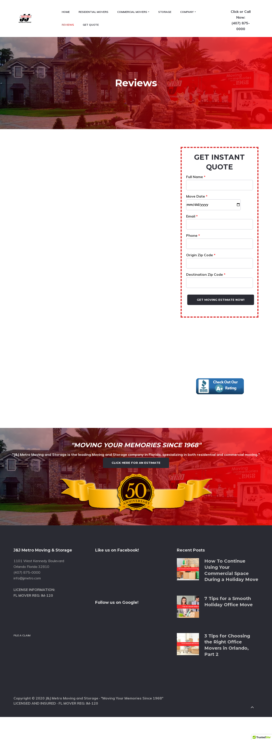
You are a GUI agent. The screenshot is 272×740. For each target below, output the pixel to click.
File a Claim (22, 624)
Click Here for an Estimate (136, 441)
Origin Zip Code (219, 227)
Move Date (213, 169)
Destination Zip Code (219, 247)
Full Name (219, 149)
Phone (219, 208)
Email (219, 189)
